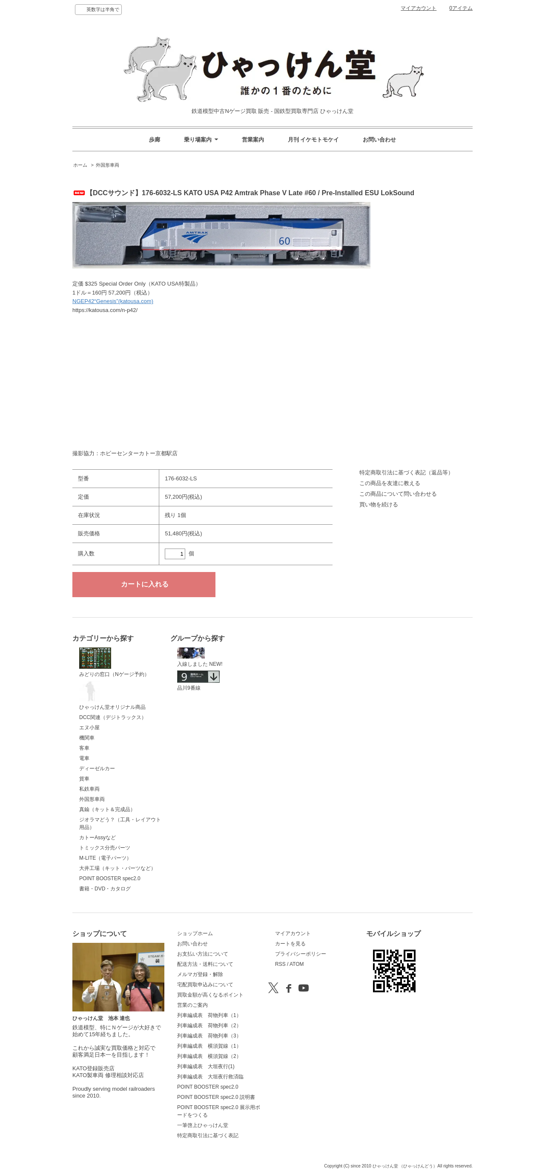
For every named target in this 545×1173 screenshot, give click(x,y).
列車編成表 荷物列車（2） (209, 1026)
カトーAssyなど (97, 838)
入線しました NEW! (200, 657)
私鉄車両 (89, 789)
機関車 (87, 738)
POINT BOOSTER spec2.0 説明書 (216, 1097)
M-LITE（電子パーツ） (105, 858)
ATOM (297, 964)
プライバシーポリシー (300, 954)
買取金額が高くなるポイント (210, 995)
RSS (280, 964)
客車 (84, 748)
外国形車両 (107, 165)
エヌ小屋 (89, 728)
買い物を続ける (378, 504)
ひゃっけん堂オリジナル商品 (112, 696)
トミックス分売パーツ (104, 848)
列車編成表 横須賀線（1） (209, 1046)
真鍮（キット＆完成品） (107, 809)
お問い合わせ (379, 139)
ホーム (80, 165)
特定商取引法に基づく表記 (207, 1135)
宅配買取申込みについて (205, 985)
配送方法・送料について (205, 964)
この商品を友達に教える (389, 483)
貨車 (84, 779)
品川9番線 (198, 680)
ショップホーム (195, 933)
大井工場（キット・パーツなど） (117, 868)
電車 (84, 758)
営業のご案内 (192, 1005)
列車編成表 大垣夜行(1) (206, 1066)
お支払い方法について (202, 954)
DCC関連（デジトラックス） (112, 717)
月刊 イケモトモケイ (313, 139)
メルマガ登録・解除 (200, 974)
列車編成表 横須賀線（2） (209, 1056)
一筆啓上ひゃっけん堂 (202, 1125)
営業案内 (253, 139)
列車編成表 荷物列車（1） (209, 1015)
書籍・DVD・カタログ (105, 889)
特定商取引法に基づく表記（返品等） (406, 472)
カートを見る (290, 944)
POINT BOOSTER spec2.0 (110, 878)
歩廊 (154, 139)
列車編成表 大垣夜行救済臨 (210, 1077)
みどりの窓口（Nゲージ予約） (114, 662)
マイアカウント (418, 8)
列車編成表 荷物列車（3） (209, 1036)
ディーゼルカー (97, 768)
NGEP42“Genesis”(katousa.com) (112, 301)
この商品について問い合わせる (398, 494)
